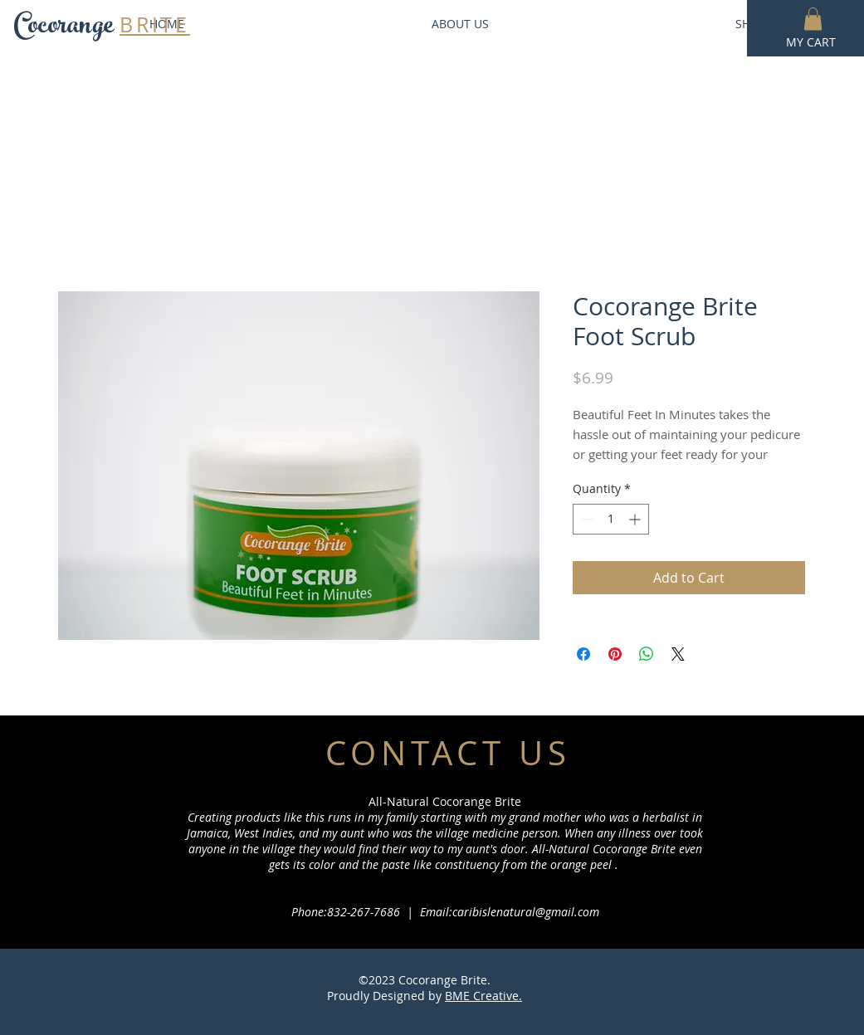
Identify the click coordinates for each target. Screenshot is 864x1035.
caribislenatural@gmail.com (525, 912)
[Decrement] (585, 519)
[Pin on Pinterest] (615, 654)
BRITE (155, 24)
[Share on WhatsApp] (647, 654)
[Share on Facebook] (583, 654)
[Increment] (636, 519)
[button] (813, 18)
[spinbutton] (611, 519)
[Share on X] (678, 654)
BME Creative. (483, 995)
